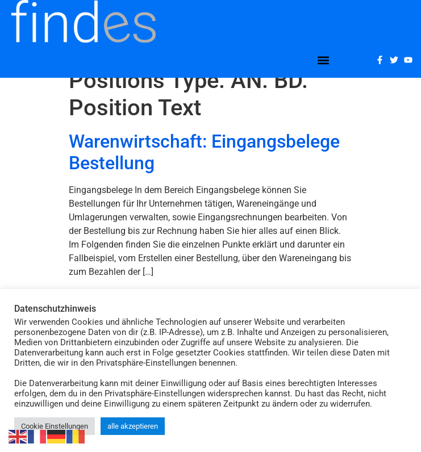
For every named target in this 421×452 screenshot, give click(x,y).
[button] (323, 60)
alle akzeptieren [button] (132, 426)
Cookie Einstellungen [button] (54, 426)
